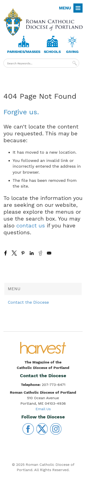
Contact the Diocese (28, 302)
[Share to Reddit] (40, 253)
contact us (30, 225)
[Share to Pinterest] (22, 253)
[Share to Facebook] (5, 253)
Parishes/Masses (23, 51)
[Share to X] (14, 253)
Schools (52, 51)
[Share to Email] (49, 253)
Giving (72, 51)
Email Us (43, 409)
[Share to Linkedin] (31, 253)
